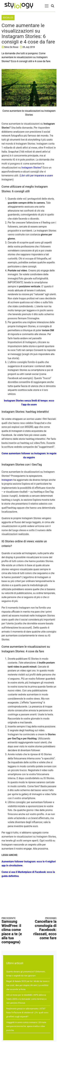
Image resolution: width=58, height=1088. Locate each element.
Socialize (8, 17)
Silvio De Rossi (11, 47)
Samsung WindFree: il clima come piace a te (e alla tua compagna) (14, 930)
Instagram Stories (31, 167)
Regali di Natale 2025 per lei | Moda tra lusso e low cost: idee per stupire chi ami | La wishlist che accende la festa (27, 985)
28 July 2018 (28, 47)
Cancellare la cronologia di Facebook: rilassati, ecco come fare (44, 928)
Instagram (7, 479)
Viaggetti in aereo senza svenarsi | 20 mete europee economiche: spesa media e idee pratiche (26, 1026)
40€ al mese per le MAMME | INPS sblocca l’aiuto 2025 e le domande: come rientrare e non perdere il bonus (26, 999)
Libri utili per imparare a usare (36, 175)
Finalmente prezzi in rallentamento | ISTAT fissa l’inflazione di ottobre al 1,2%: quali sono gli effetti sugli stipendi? (27, 1012)
